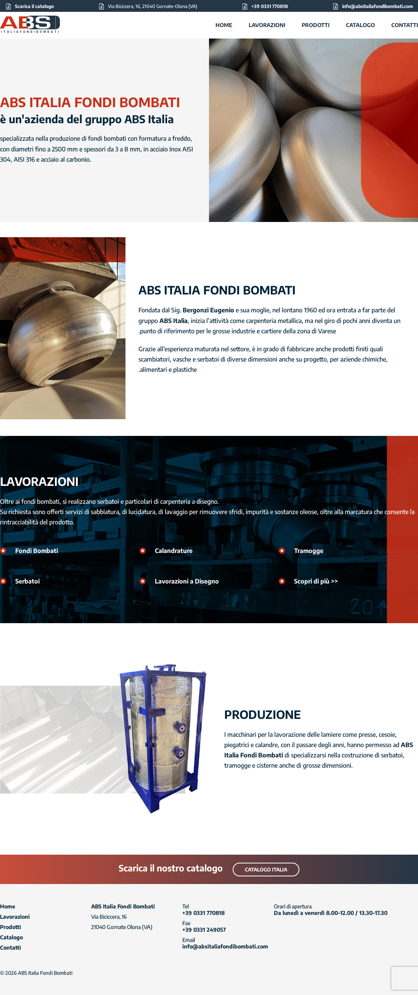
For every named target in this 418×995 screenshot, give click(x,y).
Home (223, 25)
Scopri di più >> (316, 581)
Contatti (404, 25)
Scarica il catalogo (34, 6)
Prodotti (316, 25)
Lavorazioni (267, 25)
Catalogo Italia (266, 869)
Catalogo (360, 25)
